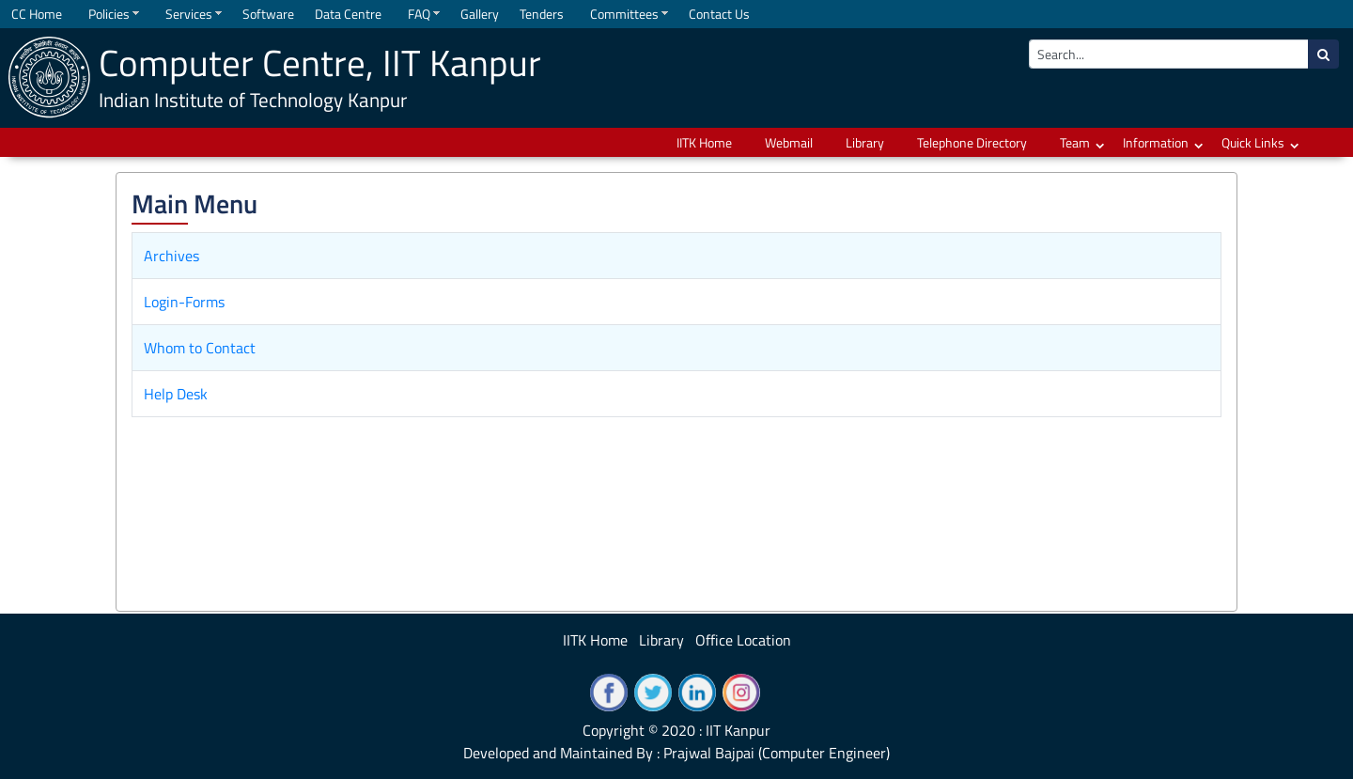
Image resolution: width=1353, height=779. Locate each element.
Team (1075, 142)
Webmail (789, 142)
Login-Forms (184, 301)
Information (1156, 142)
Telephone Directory (972, 142)
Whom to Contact (200, 347)
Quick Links (1252, 142)
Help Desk (176, 393)
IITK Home (704, 142)
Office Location (743, 640)
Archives (171, 255)
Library (865, 142)
